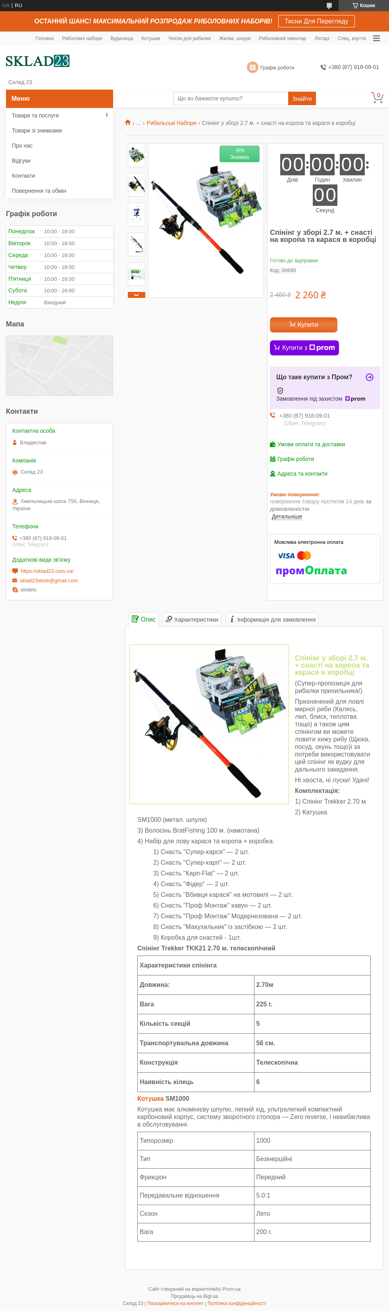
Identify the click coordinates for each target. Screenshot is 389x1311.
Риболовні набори (82, 38)
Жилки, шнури (234, 38)
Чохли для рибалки (189, 38)
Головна (45, 38)
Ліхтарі (321, 38)
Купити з (308, 347)
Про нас (22, 145)
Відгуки (21, 160)
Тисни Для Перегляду (317, 21)
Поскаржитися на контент (175, 1303)
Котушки (151, 38)
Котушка (150, 1098)
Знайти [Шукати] (302, 98)
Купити (308, 324)
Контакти (23, 176)
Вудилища (121, 38)
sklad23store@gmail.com (49, 581)
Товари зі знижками (37, 130)
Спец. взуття (352, 38)
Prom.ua (232, 1289)
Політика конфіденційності (237, 1303)
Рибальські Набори (171, 123)
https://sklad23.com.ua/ (47, 571)
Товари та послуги (35, 115)
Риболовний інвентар (282, 38)
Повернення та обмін (39, 191)
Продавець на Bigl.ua (194, 1296)
